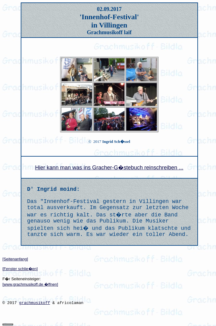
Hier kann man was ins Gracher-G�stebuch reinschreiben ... (109, 168)
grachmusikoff (34, 303)
